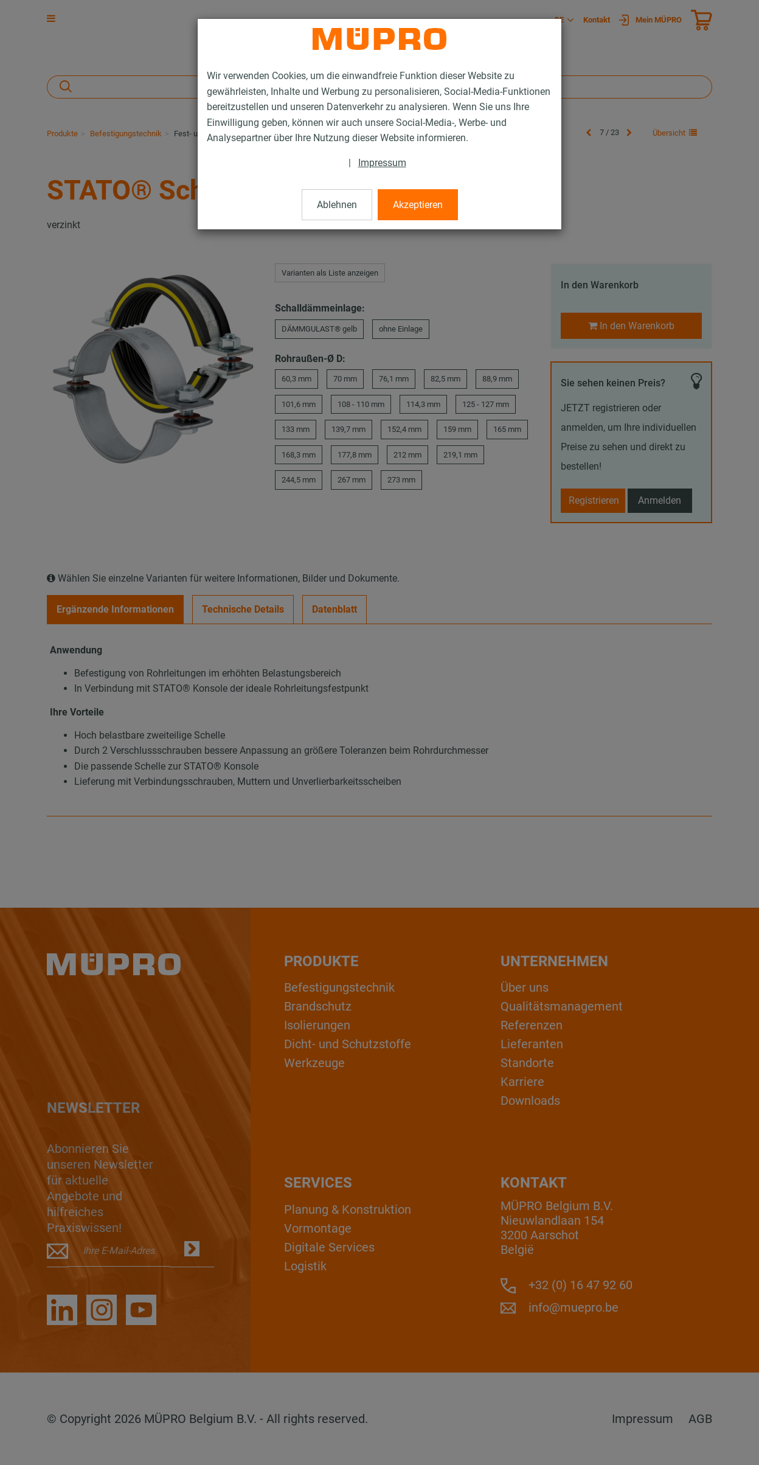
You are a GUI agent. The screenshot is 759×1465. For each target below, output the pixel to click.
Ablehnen (337, 205)
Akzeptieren (418, 205)
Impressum (382, 163)
